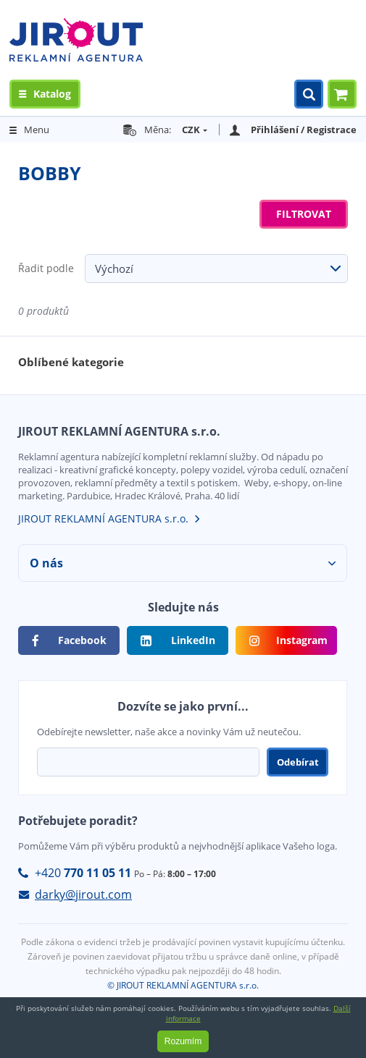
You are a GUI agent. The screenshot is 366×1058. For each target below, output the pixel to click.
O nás (46, 563)
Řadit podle (46, 268)
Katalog (52, 94)
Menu (36, 129)
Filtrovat (303, 214)
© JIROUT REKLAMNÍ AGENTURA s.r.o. (183, 985)
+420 (83, 873)
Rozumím (183, 1041)
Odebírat (298, 762)
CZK (191, 129)
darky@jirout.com (83, 894)
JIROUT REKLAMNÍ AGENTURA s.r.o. (103, 518)
